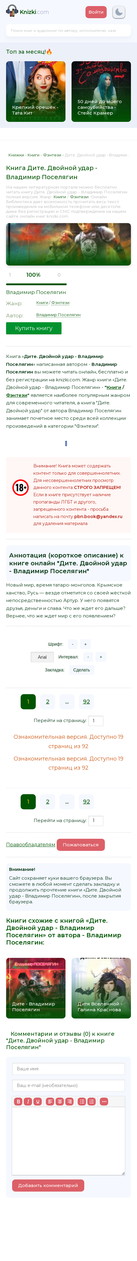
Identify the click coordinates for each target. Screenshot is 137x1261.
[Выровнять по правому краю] (69, 1101)
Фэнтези (79, 196)
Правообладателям (30, 845)
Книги (59, 196)
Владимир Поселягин (36, 292)
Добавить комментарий (48, 1185)
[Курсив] (28, 1101)
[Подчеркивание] (37, 1101)
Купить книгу (33, 328)
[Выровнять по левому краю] (50, 1101)
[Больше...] (104, 1101)
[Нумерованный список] (91, 1101)
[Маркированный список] (82, 1101)
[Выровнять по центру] (59, 1101)
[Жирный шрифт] (18, 1101)
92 (86, 701)
